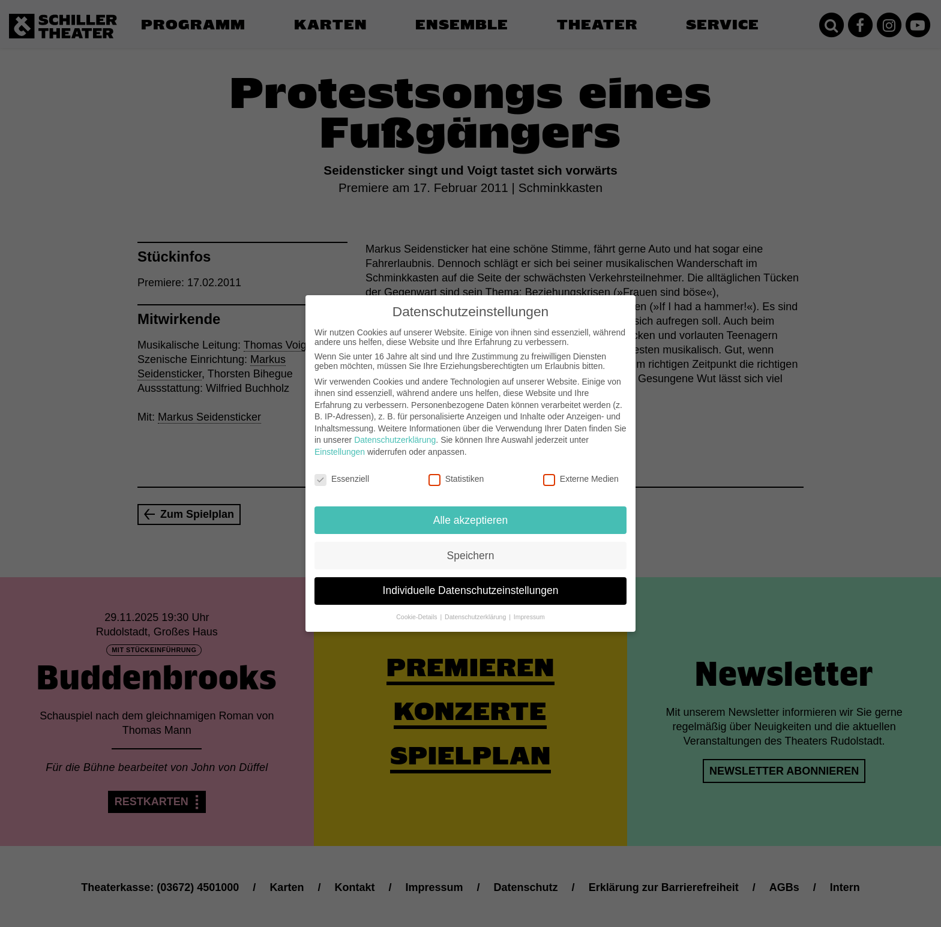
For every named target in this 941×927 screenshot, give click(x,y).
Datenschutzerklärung (395, 432)
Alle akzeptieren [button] (470, 512)
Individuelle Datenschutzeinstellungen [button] (471, 583)
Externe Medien (581, 470)
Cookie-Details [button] (417, 609)
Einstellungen (339, 443)
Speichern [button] (471, 547)
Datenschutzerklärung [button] (476, 609)
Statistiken (456, 470)
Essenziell (341, 470)
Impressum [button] (529, 609)
